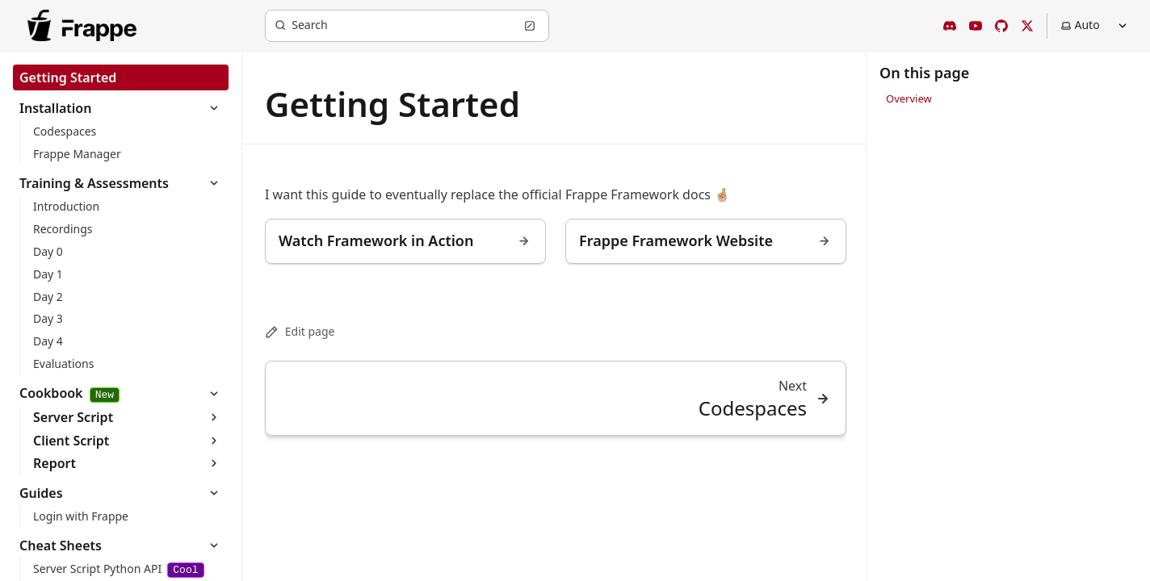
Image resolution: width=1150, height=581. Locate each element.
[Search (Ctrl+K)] (407, 26)
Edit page (299, 331)
